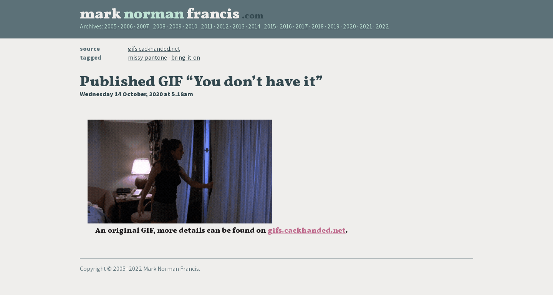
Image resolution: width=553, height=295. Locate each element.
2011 (207, 26)
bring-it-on (185, 57)
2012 (222, 26)
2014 (254, 26)
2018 (317, 26)
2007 (142, 26)
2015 (270, 26)
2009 (175, 26)
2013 (238, 26)
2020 (349, 26)
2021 (365, 26)
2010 (191, 26)
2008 (159, 26)
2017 (301, 26)
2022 (382, 26)
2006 (126, 26)
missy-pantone (147, 57)
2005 (110, 26)
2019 (333, 26)
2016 (286, 26)
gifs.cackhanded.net (154, 49)
